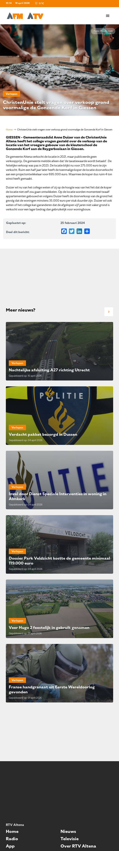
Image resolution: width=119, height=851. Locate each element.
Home (9, 129)
